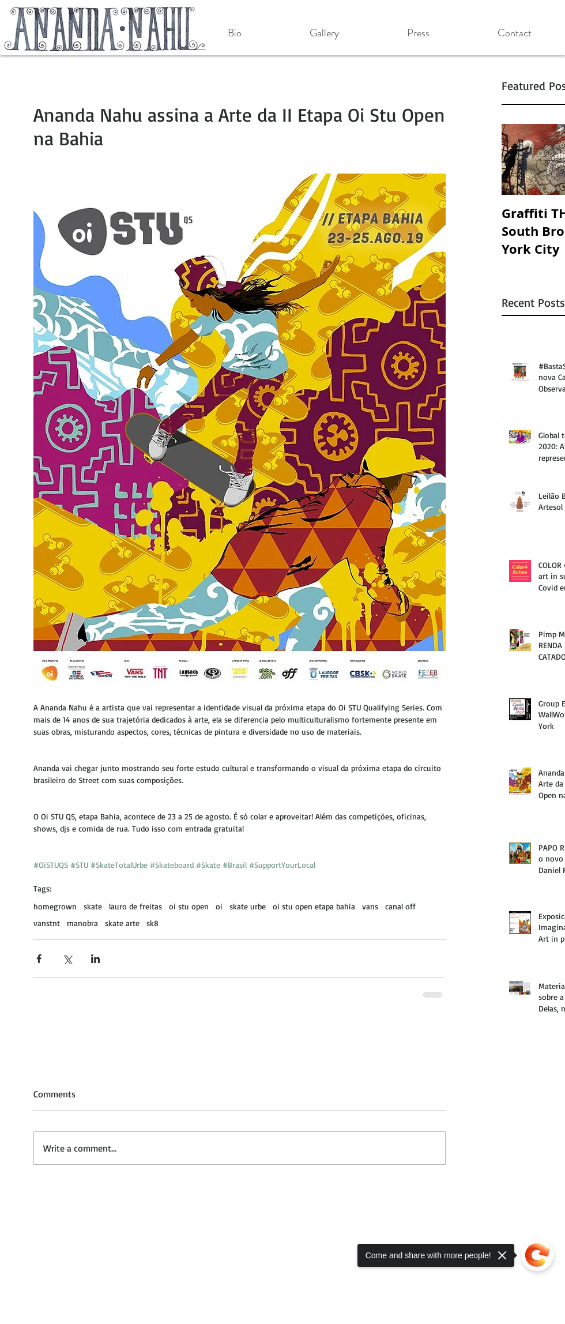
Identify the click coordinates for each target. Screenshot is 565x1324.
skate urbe (247, 906)
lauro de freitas (135, 906)
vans (370, 906)
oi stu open (189, 906)
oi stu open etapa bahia (314, 906)
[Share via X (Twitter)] (67, 958)
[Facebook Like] (79, 1232)
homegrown (55, 906)
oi (219, 906)
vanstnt (46, 923)
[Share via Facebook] (38, 958)
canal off (400, 906)
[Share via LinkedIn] (95, 958)
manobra (82, 923)
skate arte (122, 923)
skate (93, 906)
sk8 (152, 923)
